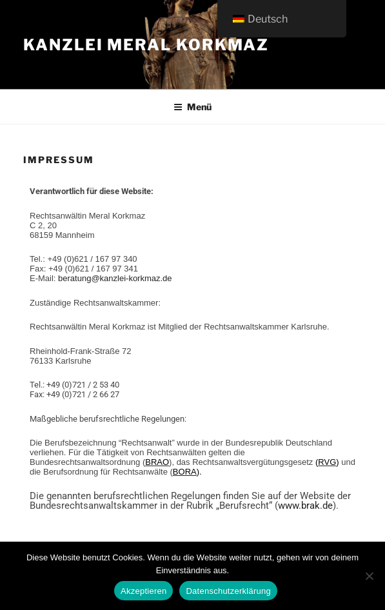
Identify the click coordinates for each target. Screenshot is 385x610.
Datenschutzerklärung (228, 591)
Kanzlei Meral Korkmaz (146, 44)
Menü (192, 106)
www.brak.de (305, 505)
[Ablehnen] (368, 575)
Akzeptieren (143, 591)
